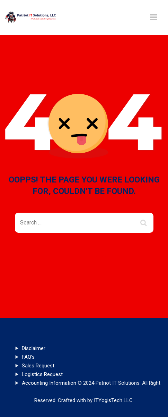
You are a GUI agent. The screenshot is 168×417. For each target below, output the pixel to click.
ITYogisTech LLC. (114, 400)
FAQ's (28, 357)
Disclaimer (33, 348)
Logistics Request (42, 374)
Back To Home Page (78, 257)
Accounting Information (49, 383)
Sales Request (38, 366)
